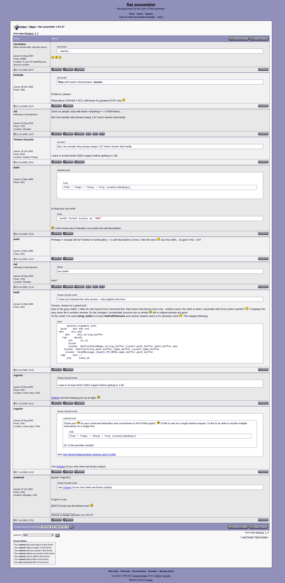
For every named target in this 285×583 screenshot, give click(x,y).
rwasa (149, 580)
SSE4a (55, 397)
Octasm (60, 466)
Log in (160, 17)
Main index (113, 571)
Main (32, 26)
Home (132, 14)
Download (125, 571)
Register (149, 14)
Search (140, 14)
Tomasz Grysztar (140, 576)
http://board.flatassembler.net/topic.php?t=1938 (89, 454)
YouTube (166, 576)
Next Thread (261, 537)
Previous (29, 33)
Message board (166, 571)
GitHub (158, 576)
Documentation (139, 571)
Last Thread (247, 537)
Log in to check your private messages (137, 17)
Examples (152, 571)
